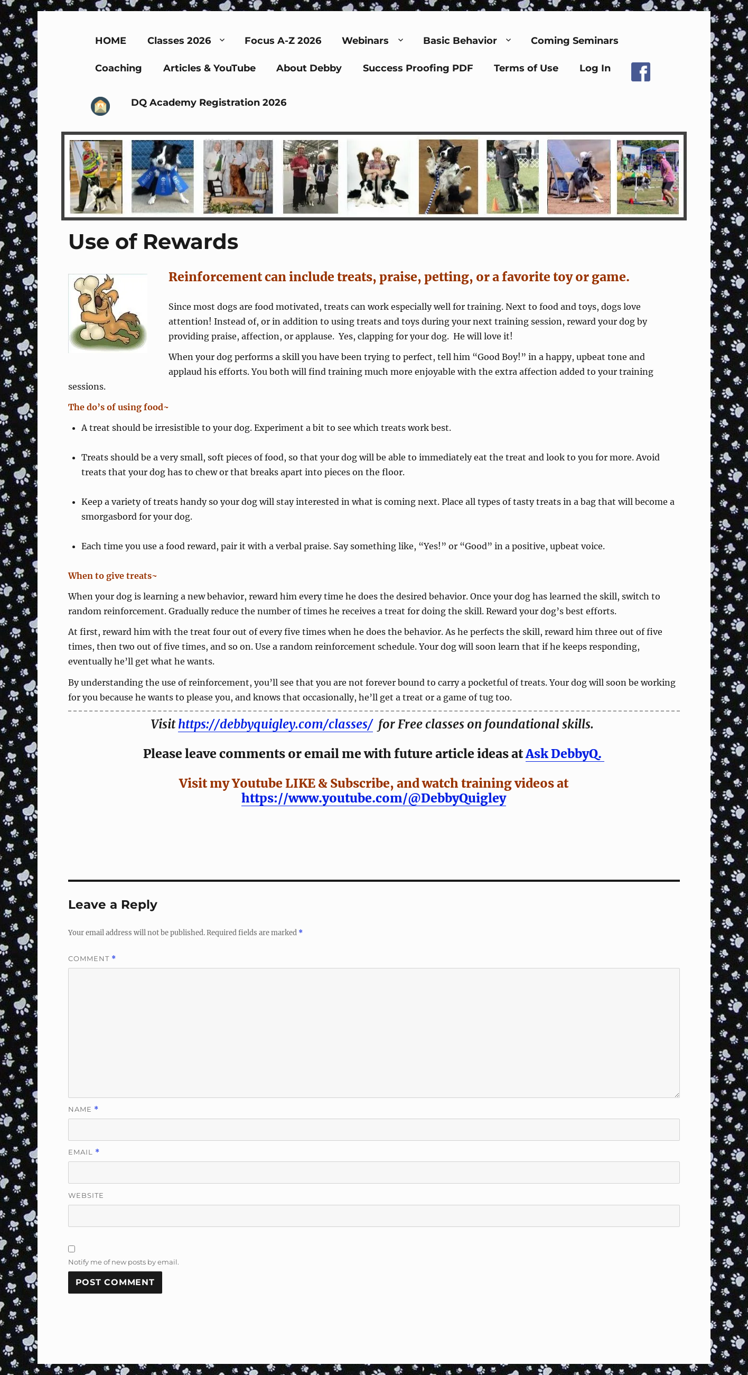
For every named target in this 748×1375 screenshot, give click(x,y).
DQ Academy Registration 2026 (208, 102)
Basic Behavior (460, 41)
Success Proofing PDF (418, 68)
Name (83, 1109)
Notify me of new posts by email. (123, 1262)
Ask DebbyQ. (565, 753)
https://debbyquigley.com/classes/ (275, 724)
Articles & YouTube (209, 68)
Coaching (118, 68)
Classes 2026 (179, 41)
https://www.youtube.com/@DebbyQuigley (373, 798)
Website (86, 1195)
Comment (92, 958)
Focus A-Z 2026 (283, 41)
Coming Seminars (575, 41)
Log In (595, 68)
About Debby (309, 68)
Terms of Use (526, 68)
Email (84, 1152)
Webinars (365, 41)
